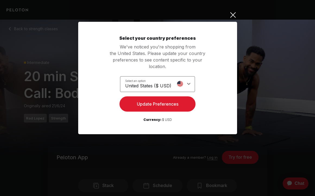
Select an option (135, 80)
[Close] (157, 15)
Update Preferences (157, 105)
